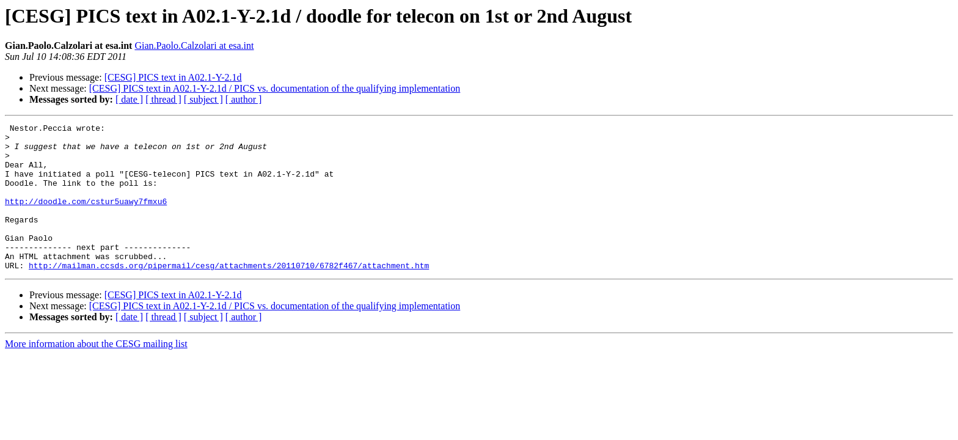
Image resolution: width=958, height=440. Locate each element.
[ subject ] (203, 99)
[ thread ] (163, 99)
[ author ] (243, 99)
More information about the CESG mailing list (96, 373)
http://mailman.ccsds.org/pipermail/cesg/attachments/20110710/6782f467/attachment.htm (229, 294)
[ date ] (129, 99)
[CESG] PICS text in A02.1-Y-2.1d (173, 77)
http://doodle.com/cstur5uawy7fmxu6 (86, 217)
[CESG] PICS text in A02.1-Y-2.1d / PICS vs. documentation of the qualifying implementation (275, 88)
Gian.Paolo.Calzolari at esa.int (194, 45)
